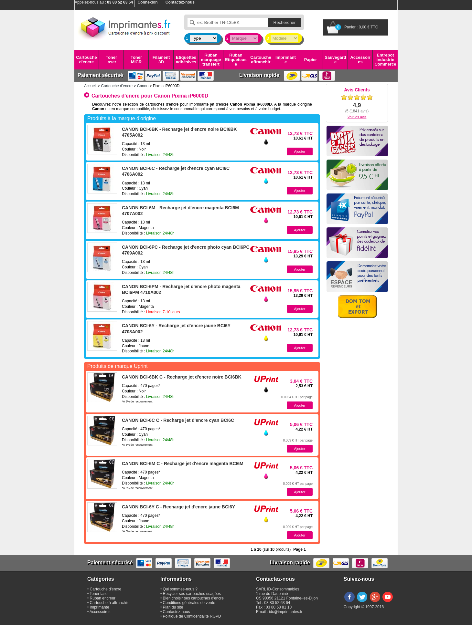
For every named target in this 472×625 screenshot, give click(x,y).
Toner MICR (136, 59)
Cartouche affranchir (260, 59)
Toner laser (111, 59)
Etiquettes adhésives (186, 59)
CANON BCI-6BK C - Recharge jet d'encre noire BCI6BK (181, 377)
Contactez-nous (176, 611)
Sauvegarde (335, 59)
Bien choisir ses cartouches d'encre (193, 598)
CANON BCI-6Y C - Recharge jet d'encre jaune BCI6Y (178, 506)
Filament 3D (161, 59)
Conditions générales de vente (189, 602)
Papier (310, 59)
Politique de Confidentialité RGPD (192, 616)
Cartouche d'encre (86, 59)
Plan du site (173, 607)
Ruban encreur (102, 598)
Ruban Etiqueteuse (235, 60)
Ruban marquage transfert (211, 60)
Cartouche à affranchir (109, 602)
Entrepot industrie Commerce (385, 60)
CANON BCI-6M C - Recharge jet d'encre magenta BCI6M (182, 463)
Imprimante (285, 59)
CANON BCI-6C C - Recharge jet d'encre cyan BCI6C (178, 420)
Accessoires (360, 59)
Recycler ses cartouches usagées (192, 593)
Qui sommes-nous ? (180, 589)
